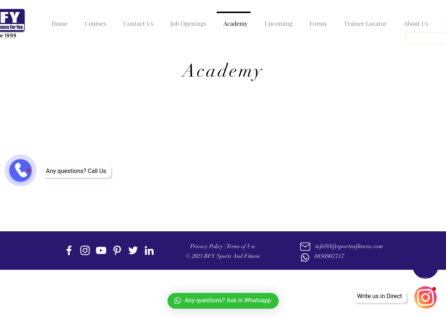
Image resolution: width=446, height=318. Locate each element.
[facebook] (69, 250)
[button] (93, 20)
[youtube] (101, 250)
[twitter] (133, 250)
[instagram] (85, 250)
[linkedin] (149, 250)
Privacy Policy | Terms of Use (222, 246)
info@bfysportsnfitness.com (349, 246)
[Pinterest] (117, 250)
